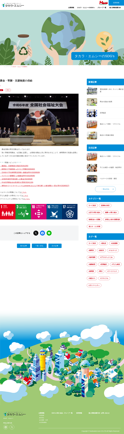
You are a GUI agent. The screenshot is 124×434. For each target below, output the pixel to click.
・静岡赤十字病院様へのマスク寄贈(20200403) (17, 169)
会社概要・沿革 (43, 420)
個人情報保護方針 (114, 9)
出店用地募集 (43, 422)
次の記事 (55, 246)
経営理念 (41, 417)
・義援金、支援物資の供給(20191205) (14, 166)
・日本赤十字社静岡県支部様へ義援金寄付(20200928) (20, 172)
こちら (23, 192)
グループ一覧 (100, 9)
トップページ (7, 66)
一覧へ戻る (39, 246)
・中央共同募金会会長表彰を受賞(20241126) (16, 182)
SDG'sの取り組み (57, 413)
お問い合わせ (105, 413)
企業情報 (69, 9)
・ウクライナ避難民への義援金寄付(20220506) (17, 176)
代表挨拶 (41, 415)
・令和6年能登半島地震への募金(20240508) (16, 179)
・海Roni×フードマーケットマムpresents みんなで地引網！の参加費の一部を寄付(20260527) (34, 186)
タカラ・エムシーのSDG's (84, 9)
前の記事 (23, 246)
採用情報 (115, 3)
